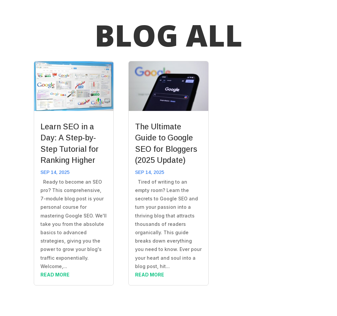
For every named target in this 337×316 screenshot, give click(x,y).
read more (55, 274)
